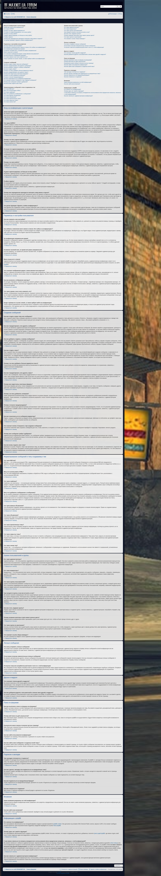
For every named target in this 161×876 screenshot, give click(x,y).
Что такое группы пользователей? (73, 30)
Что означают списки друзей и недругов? (75, 52)
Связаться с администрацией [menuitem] (69, 869)
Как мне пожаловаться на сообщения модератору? (17, 78)
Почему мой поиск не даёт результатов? (75, 61)
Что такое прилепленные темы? (12, 98)
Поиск (117, 6)
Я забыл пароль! (8, 37)
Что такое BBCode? (9, 89)
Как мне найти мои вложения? (72, 84)
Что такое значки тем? (10, 101)
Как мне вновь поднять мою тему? (13, 83)
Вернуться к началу (11, 119)
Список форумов (31, 869)
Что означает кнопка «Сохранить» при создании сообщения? (20, 80)
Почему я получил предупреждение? (13, 77)
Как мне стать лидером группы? (72, 33)
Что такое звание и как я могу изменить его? (16, 57)
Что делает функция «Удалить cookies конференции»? (18, 40)
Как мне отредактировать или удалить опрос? (16, 72)
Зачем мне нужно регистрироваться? (14, 27)
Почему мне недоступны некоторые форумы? (16, 73)
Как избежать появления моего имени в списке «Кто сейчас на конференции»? (25, 47)
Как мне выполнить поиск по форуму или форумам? (78, 60)
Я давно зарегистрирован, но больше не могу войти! (18, 35)
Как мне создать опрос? (10, 69)
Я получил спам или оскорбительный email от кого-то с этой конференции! (84, 47)
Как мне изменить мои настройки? (13, 45)
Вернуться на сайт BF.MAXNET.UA (15, 869)
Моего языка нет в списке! (11, 52)
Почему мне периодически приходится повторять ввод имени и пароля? (23, 38)
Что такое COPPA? (9, 28)
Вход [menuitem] (120, 13)
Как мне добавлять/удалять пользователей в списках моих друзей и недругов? (85, 54)
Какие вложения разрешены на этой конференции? (77, 82)
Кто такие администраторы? (71, 27)
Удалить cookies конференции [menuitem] (98, 869)
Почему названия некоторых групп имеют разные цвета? (79, 35)
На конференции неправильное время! (14, 48)
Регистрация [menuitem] (113, 13)
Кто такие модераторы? (70, 28)
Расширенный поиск (120, 6)
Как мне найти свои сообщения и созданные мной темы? (79, 66)
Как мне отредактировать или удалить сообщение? (17, 65)
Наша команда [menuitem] (84, 869)
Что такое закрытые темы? (11, 100)
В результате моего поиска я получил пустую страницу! (78, 63)
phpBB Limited (57, 824)
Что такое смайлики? (9, 92)
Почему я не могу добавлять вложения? (14, 75)
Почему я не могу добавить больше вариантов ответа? (18, 70)
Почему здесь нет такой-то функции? (74, 91)
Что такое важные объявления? (12, 95)
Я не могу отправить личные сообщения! (75, 44)
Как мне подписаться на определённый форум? (76, 75)
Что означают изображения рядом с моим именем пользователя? (21, 53)
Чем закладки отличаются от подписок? (74, 71)
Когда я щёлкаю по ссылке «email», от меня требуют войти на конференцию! (24, 58)
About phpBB (57, 825)
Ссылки (8, 13)
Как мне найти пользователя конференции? (75, 64)
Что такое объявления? (10, 97)
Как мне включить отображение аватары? (15, 55)
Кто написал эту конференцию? (72, 89)
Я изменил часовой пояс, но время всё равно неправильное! (20, 50)
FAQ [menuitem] (13, 13)
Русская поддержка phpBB (62, 873)
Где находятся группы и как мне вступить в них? (77, 32)
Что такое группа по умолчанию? (73, 37)
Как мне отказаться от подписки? (73, 76)
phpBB (6, 264)
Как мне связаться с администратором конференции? (78, 95)
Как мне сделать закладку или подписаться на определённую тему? (82, 73)
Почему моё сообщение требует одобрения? (16, 81)
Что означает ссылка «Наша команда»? (74, 38)
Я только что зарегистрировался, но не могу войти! (17, 32)
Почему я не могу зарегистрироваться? (14, 30)
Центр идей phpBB (99, 833)
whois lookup (114, 843)
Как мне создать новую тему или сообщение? (16, 64)
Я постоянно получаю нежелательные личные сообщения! (79, 45)
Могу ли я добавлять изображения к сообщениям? (17, 93)
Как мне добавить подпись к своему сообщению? (17, 67)
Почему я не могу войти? (10, 33)
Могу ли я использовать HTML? (12, 90)
